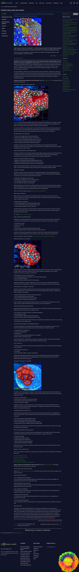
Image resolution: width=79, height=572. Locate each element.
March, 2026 (65, 78)
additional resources (18, 532)
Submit (75, 14)
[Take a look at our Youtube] (50, 547)
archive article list (67, 91)
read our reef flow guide (25, 214)
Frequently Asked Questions (5, 22)
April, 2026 (65, 76)
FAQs (34, 551)
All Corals (65, 60)
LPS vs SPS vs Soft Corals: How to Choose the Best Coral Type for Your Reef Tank (70, 24)
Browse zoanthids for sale (20, 455)
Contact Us (4, 33)
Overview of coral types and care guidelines (25, 462)
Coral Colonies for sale (26, 551)
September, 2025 (66, 86)
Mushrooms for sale (25, 561)
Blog (61, 3)
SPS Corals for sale (24, 556)
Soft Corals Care (66, 67)
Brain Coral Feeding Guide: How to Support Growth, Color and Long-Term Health (70, 32)
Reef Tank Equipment (67, 64)
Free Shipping (23, 3)
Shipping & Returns (37, 546)
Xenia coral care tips (19, 459)
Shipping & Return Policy (7, 17)
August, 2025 (66, 88)
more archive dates (71, 89)
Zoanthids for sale (24, 558)
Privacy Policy (5, 35)
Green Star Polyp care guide (21, 457)
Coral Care (41, 3)
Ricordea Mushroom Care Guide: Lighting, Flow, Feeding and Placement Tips (70, 37)
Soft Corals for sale (25, 559)
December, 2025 (66, 81)
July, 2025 (65, 89)
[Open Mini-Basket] (74, 3)
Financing (56, 3)
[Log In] (77, 3)
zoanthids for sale (49, 80)
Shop (17, 3)
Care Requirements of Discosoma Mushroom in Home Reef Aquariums (70, 54)
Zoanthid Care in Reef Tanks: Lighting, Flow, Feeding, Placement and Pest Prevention (34, 15)
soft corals (31, 471)
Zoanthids (16, 122)
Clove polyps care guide (20, 460)
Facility (3, 28)
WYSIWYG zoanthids (23, 471)
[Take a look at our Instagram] (48, 547)
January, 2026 (66, 80)
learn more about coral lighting (38, 191)
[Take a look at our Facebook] (46, 547)
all (63, 72)
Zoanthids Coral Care (67, 70)
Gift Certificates (24, 563)
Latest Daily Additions (25, 565)
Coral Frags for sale (25, 553)
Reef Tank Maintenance (68, 65)
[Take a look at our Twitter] (52, 547)
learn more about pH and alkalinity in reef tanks (43, 236)
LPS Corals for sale (25, 554)
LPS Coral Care (66, 62)
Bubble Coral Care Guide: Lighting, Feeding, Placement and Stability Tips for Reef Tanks (70, 49)
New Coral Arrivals (25, 546)
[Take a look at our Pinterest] (54, 547)
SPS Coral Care (66, 68)
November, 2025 (66, 83)
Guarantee (31, 3)
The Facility (49, 3)
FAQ (36, 3)
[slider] (48, 520)
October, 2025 (66, 84)
